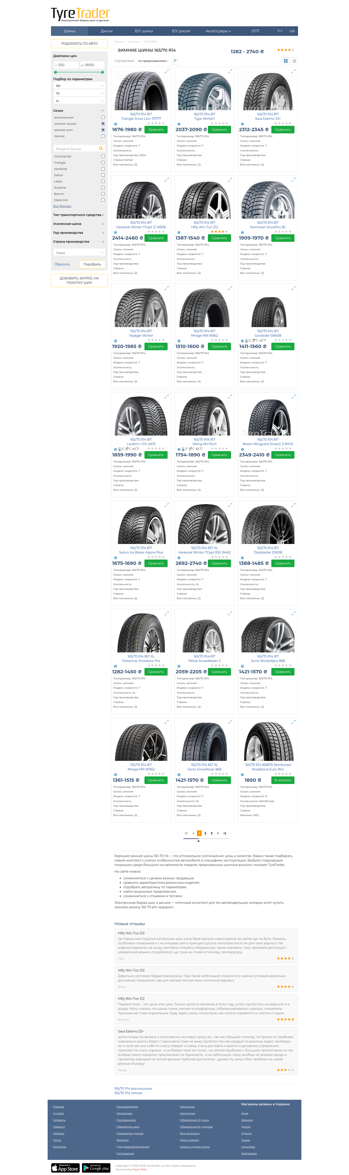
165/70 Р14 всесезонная (133, 1089)
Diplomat (61, 200)
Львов (245, 1140)
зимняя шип (63, 130)
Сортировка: (124, 61)
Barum (59, 193)
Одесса (246, 1133)
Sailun (58, 175)
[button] (218, 31)
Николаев (248, 1146)
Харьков (247, 1120)
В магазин (283, 780)
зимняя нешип (65, 123)
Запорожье (249, 1153)
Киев (244, 1113)
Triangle (60, 162)
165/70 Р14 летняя (128, 1093)
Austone (60, 187)
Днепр (245, 1126)
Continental (62, 156)
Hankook (60, 169)
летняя (59, 136)
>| (224, 833)
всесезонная (63, 117)
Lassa (58, 181)
